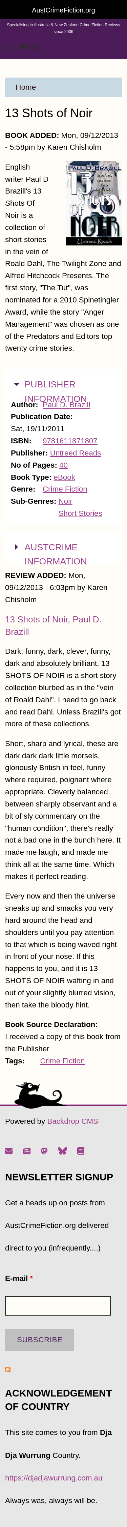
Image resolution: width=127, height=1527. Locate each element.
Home (26, 87)
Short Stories (80, 513)
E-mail (19, 1278)
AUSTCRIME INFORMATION (56, 553)
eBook (64, 477)
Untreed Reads (75, 453)
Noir (65, 501)
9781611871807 (70, 441)
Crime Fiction (65, 489)
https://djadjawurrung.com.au (54, 1478)
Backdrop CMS (72, 1121)
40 (63, 465)
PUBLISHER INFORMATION (56, 390)
